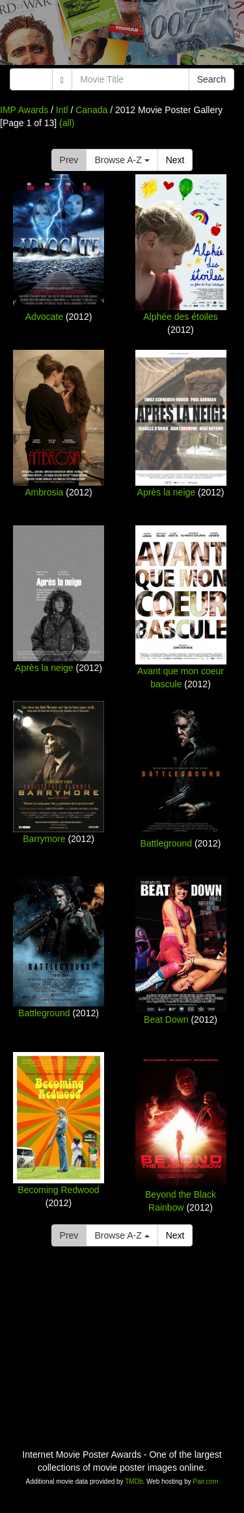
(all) (66, 123)
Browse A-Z (121, 160)
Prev (69, 160)
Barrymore (44, 839)
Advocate (44, 316)
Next (175, 160)
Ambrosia (44, 492)
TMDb (133, 1481)
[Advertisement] (122, 35)
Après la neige (166, 492)
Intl (62, 110)
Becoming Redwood (58, 1190)
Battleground (166, 843)
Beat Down (166, 1019)
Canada (91, 110)
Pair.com (206, 1481)
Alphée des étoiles (180, 316)
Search (211, 79)
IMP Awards (24, 110)
